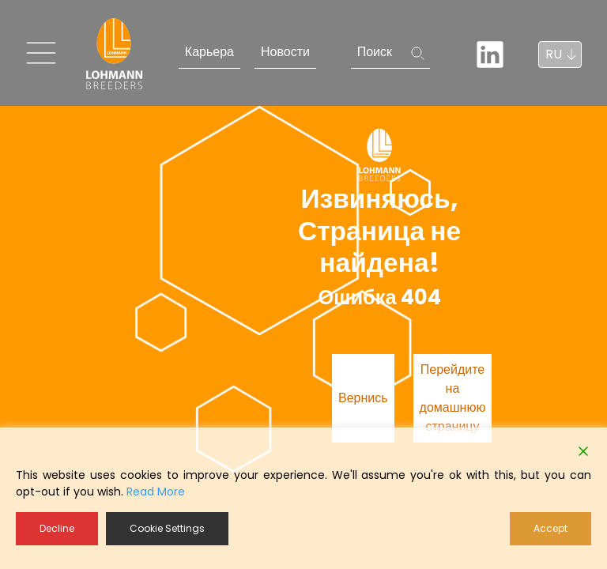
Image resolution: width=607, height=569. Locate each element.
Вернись (363, 398)
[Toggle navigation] (41, 53)
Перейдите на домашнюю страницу (453, 397)
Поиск (374, 52)
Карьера (209, 52)
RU (553, 54)
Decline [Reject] (57, 528)
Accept (550, 528)
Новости (285, 52)
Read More (155, 491)
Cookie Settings (167, 528)
